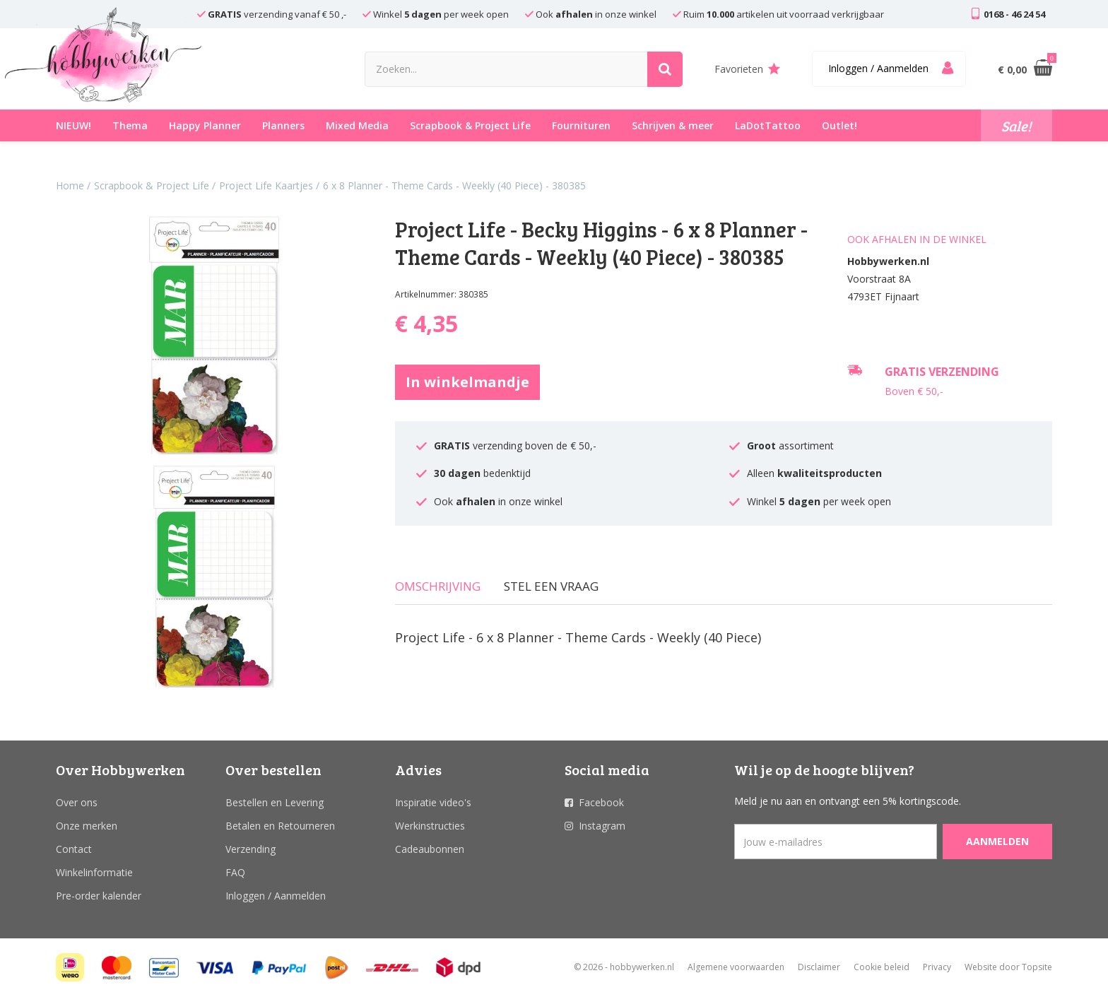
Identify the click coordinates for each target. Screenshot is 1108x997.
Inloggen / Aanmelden (275, 895)
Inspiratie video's (433, 802)
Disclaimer (819, 967)
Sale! (1016, 126)
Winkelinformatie (94, 872)
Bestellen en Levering (274, 802)
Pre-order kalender (98, 895)
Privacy (937, 967)
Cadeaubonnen (429, 849)
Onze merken (86, 825)
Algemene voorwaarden (736, 967)
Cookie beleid (881, 967)
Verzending (250, 849)
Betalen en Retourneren (280, 825)
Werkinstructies (430, 825)
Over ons (77, 802)
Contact (74, 849)
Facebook (601, 802)
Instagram (602, 825)
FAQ (235, 872)
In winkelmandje (467, 381)
